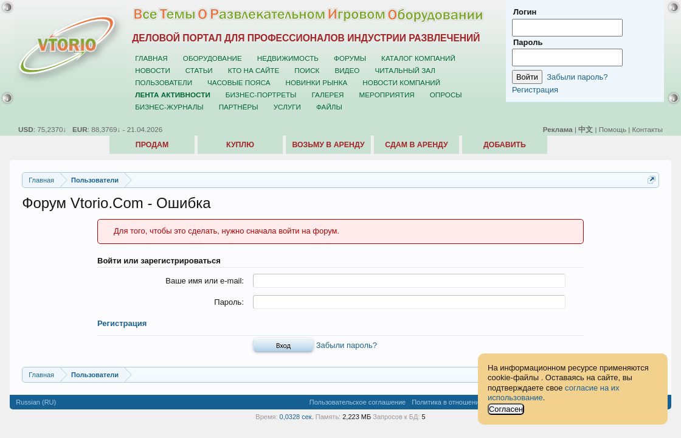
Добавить (504, 145)
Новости (152, 70)
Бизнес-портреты (261, 95)
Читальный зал (405, 70)
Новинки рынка (317, 82)
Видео (346, 70)
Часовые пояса (238, 82)
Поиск (306, 70)
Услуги (287, 107)
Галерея (327, 95)
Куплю (240, 145)
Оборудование (212, 58)
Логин (524, 11)
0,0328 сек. (297, 416)
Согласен (506, 409)
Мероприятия (387, 95)
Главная (151, 58)
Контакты (647, 129)
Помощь (612, 129)
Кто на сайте (254, 70)
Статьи (199, 70)
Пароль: (229, 302)
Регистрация (122, 323)
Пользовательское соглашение (357, 402)
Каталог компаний (418, 58)
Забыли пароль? (346, 345)
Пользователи (163, 82)
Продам (152, 145)
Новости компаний (401, 82)
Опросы (446, 95)
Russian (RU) (36, 402)
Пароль (527, 42)
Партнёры (238, 107)
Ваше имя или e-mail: (204, 280)
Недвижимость (288, 58)
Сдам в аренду (416, 145)
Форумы (350, 58)
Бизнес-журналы (169, 107)
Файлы (329, 107)
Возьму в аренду (328, 145)
